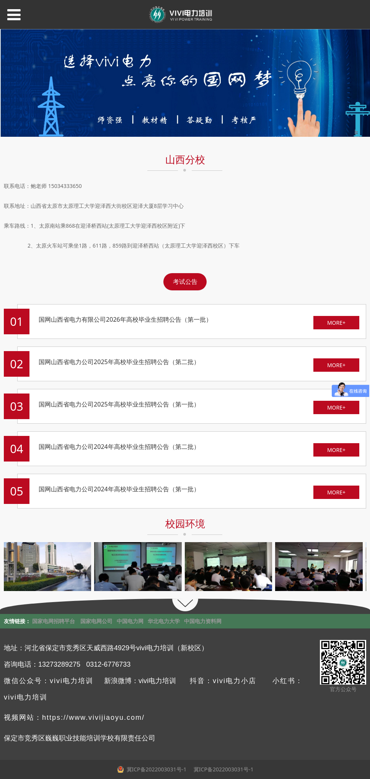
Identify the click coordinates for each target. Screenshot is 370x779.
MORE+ (336, 322)
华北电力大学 (164, 621)
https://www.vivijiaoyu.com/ (93, 717)
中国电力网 (130, 621)
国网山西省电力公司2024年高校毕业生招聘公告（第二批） (119, 446)
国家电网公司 (96, 621)
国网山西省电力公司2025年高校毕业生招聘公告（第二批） (119, 362)
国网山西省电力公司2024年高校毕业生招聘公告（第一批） (119, 489)
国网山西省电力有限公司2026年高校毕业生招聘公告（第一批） (125, 319)
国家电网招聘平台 (53, 621)
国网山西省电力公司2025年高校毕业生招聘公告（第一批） (119, 404)
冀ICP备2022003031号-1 (222, 769)
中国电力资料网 (203, 621)
